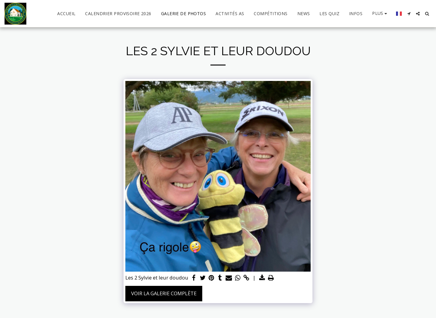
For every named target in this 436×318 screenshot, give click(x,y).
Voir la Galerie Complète (164, 293)
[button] (409, 14)
